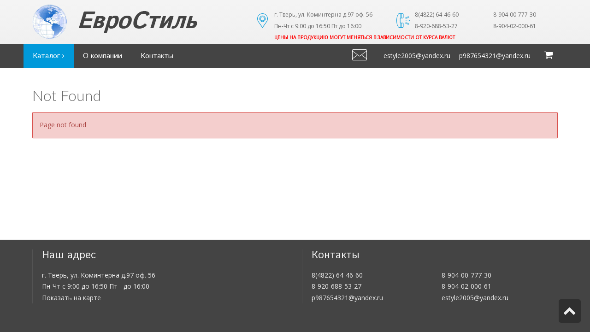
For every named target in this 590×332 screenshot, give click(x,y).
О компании (102, 56)
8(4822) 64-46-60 (337, 275)
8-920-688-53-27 (336, 286)
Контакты (157, 56)
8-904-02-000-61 (466, 286)
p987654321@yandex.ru (495, 55)
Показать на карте (71, 297)
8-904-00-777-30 (466, 275)
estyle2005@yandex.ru (417, 55)
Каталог (49, 56)
